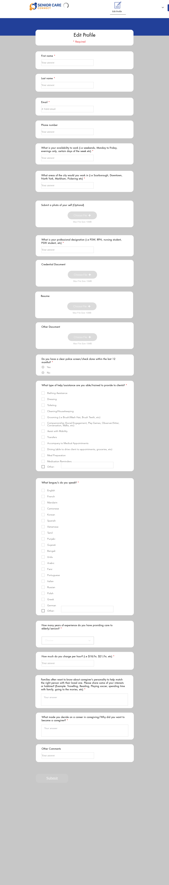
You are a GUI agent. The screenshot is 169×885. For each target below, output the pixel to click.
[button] (98, 6)
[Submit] (52, 778)
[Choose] (68, 640)
